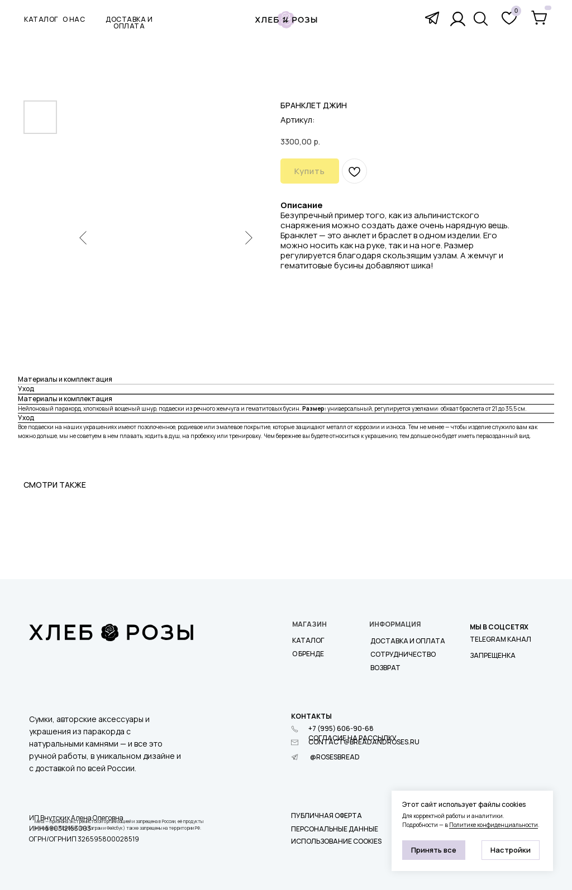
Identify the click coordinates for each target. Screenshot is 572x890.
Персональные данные (334, 829)
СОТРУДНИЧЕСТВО (403, 654)
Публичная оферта (326, 815)
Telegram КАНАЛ (500, 639)
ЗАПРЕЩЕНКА (493, 655)
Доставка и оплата (407, 641)
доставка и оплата (129, 23)
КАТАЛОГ (41, 19)
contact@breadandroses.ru (364, 742)
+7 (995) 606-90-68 (341, 728)
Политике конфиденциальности (493, 825)
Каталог (308, 640)
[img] (480, 18)
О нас (74, 19)
